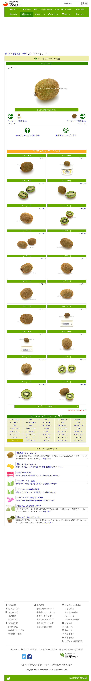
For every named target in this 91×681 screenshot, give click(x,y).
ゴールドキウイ (78, 425)
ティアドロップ (62, 434)
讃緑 (78, 428)
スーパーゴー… (78, 431)
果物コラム (40, 14)
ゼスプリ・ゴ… (15, 434)
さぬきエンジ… (15, 428)
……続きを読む (45, 459)
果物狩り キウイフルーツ (26, 464)
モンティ (46, 440)
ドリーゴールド (31, 437)
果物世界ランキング (45, 623)
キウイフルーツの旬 (23, 472)
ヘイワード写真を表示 (17, 121)
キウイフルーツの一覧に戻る (27, 135)
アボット (31, 419)
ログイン (79, 14)
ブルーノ (78, 437)
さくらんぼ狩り (71, 612)
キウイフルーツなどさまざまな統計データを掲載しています (36, 484)
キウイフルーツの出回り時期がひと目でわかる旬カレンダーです (38, 475)
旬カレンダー (53, 10)
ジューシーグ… (31, 431)
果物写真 (26, 14)
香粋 (62, 422)
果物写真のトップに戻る (66, 135)
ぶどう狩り (69, 616)
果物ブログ (53, 14)
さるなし (46, 428)
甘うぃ (47, 419)
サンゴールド (62, 428)
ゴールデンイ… (47, 425)
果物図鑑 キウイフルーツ (26, 453)
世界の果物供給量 (44, 627)
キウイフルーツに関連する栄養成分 (29, 498)
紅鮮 (78, 422)
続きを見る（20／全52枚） (57, 406)
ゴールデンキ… (62, 425)
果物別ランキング (44, 616)
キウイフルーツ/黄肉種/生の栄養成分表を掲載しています (35, 500)
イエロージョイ (15, 422)
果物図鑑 (26, 10)
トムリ (15, 437)
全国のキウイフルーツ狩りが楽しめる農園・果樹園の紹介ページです (39, 467)
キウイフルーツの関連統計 (26, 481)
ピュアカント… (47, 437)
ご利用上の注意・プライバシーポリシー (39, 650)
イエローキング (62, 419)
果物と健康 (68, 638)
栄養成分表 (66, 10)
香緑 (30, 425)
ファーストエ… (62, 437)
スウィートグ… (62, 431)
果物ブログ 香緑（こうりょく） (28, 517)
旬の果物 (12, 616)
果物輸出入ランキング (46, 612)
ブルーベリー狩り (72, 619)
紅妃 (15, 425)
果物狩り (13, 14)
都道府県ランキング (45, 619)
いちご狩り (69, 609)
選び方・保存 (40, 10)
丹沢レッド (46, 434)
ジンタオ (46, 431)
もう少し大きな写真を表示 (47, 110)
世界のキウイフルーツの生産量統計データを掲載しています (36, 492)
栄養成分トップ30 (16, 630)
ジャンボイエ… (15, 431)
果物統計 (79, 10)
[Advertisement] (45, 35)
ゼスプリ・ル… (31, 434)
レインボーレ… (62, 440)
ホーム (13, 10)
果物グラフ (13, 619)
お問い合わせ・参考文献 (71, 650)
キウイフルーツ (28, 54)
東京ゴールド (78, 434)
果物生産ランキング (45, 609)
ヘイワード (11, 123)
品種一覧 (66, 14)
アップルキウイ (15, 419)
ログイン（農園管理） (73, 641)
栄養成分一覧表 (15, 634)
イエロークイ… (78, 419)
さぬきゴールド (31, 428)
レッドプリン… (78, 440)
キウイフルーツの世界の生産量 (28, 489)
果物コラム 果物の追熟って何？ (28, 506)
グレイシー (46, 422)
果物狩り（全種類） (72, 605)
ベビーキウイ (31, 440)
